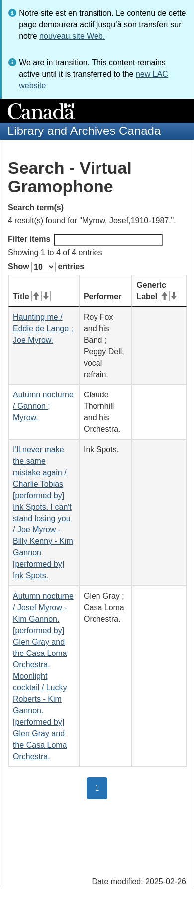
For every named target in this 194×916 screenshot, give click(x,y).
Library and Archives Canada (84, 130)
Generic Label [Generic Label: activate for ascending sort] (157, 291)
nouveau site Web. (72, 36)
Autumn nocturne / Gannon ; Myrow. (43, 406)
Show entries (46, 267)
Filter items (85, 240)
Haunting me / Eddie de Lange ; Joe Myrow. (43, 328)
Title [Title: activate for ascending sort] (32, 296)
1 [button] (101, 787)
